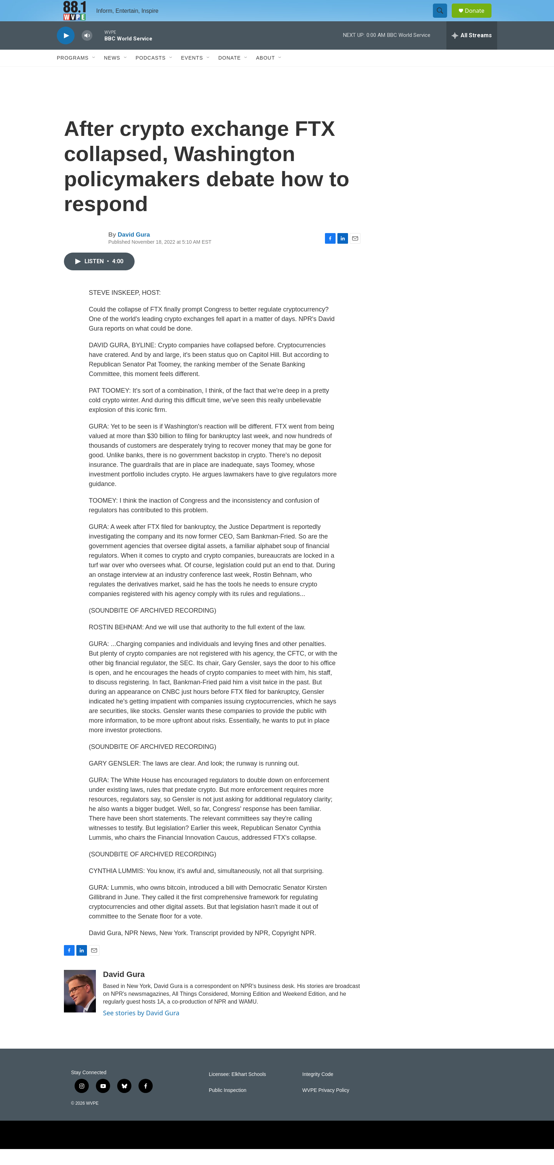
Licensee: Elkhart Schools (237, 1090)
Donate (479, 18)
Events (192, 74)
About (265, 74)
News (112, 74)
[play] (65, 52)
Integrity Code (317, 1090)
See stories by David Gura (141, 1029)
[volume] (87, 52)
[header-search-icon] (443, 19)
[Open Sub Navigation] (94, 74)
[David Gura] (80, 1007)
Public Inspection (227, 1106)
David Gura (134, 250)
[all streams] (471, 51)
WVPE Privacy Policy (325, 1106)
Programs (73, 74)
